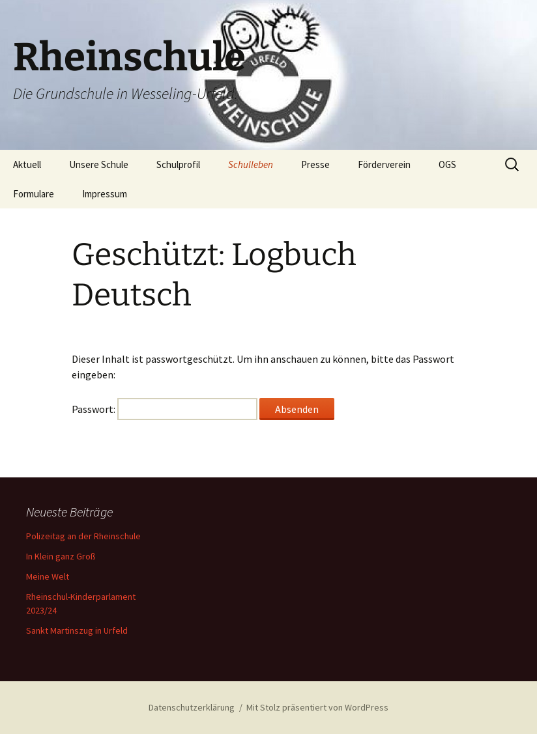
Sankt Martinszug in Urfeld (77, 630)
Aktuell (27, 164)
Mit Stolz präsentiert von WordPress (317, 707)
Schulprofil (178, 164)
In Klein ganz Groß (61, 556)
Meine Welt (47, 576)
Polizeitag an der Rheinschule (83, 536)
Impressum (104, 194)
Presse (315, 164)
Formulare (33, 194)
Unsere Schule (98, 164)
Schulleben (250, 164)
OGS (447, 164)
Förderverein (384, 164)
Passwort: (164, 409)
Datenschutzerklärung (192, 707)
